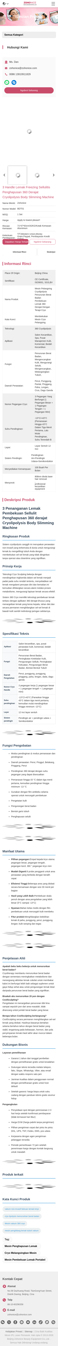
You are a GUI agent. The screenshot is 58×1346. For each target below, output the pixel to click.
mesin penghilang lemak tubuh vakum (22, 1230)
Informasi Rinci (19, 252)
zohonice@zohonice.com (23, 68)
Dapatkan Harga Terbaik (16, 242)
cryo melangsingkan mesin (21, 1253)
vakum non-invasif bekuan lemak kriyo (22, 1209)
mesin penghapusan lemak (21, 1246)
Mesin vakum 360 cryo (15, 1223)
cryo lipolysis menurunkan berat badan (22, 1216)
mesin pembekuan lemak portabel (25, 1259)
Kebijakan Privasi (14, 1331)
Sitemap (28, 1331)
